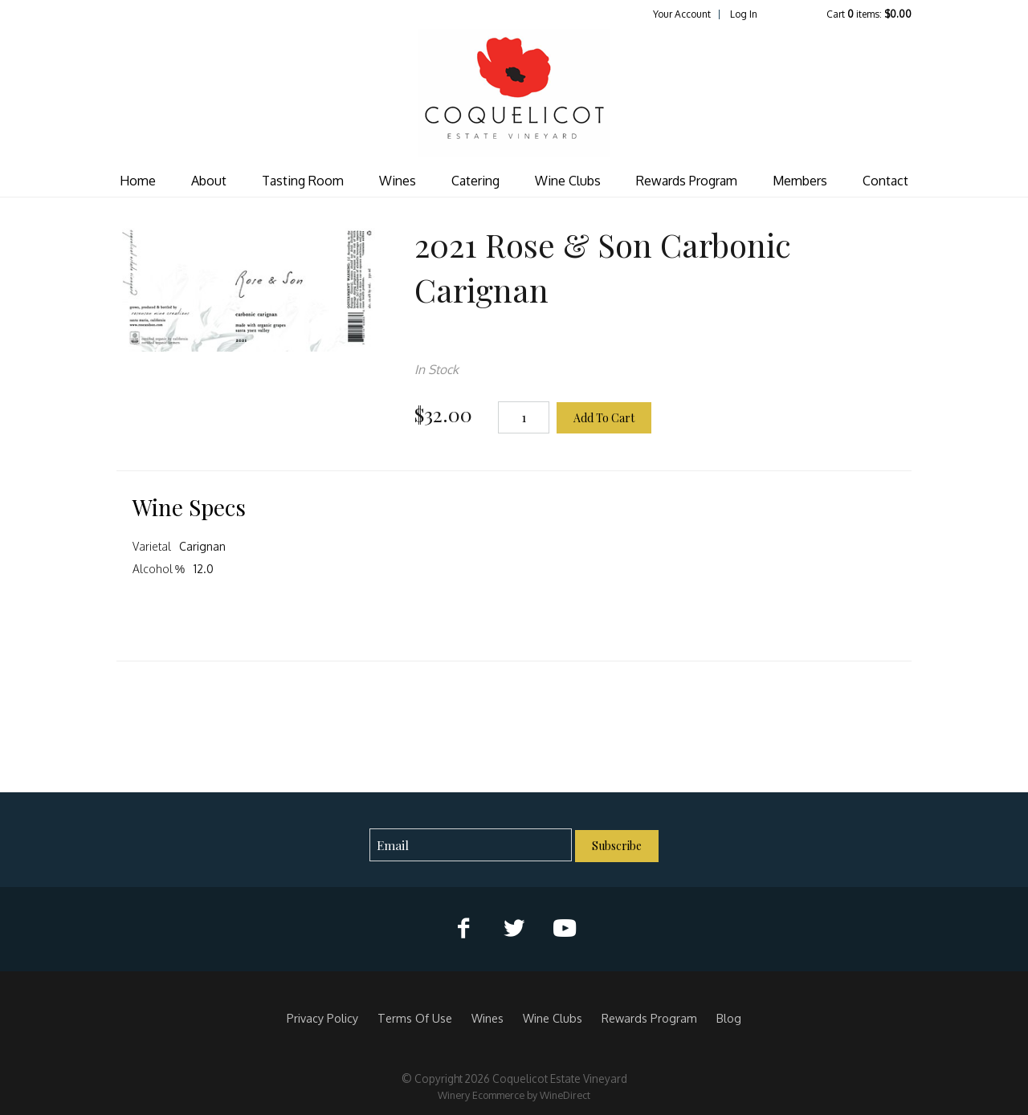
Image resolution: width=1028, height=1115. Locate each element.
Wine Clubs (568, 181)
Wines (397, 181)
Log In (743, 14)
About (208, 181)
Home (138, 181)
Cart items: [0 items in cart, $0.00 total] (869, 14)
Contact (885, 181)
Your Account (682, 14)
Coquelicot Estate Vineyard (514, 93)
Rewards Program (686, 181)
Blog (728, 1018)
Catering (475, 181)
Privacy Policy (322, 1018)
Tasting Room (303, 181)
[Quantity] (523, 417)
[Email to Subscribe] (471, 844)
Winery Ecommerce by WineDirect (514, 1095)
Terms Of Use (414, 1018)
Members (800, 181)
